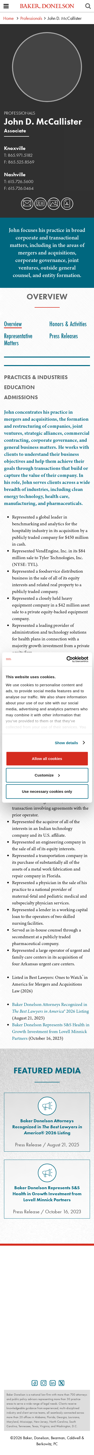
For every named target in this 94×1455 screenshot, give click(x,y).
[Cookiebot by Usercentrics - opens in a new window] (67, 659)
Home (8, 18)
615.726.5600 (20, 181)
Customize (47, 775)
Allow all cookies (47, 758)
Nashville (15, 174)
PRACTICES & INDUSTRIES (36, 377)
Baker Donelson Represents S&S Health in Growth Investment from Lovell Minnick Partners (50, 1031)
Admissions (21, 397)
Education (19, 387)
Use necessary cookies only (47, 791)
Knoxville (15, 148)
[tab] (14, 324)
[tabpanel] (47, 461)
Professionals (31, 18)
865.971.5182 (20, 155)
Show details (66, 742)
